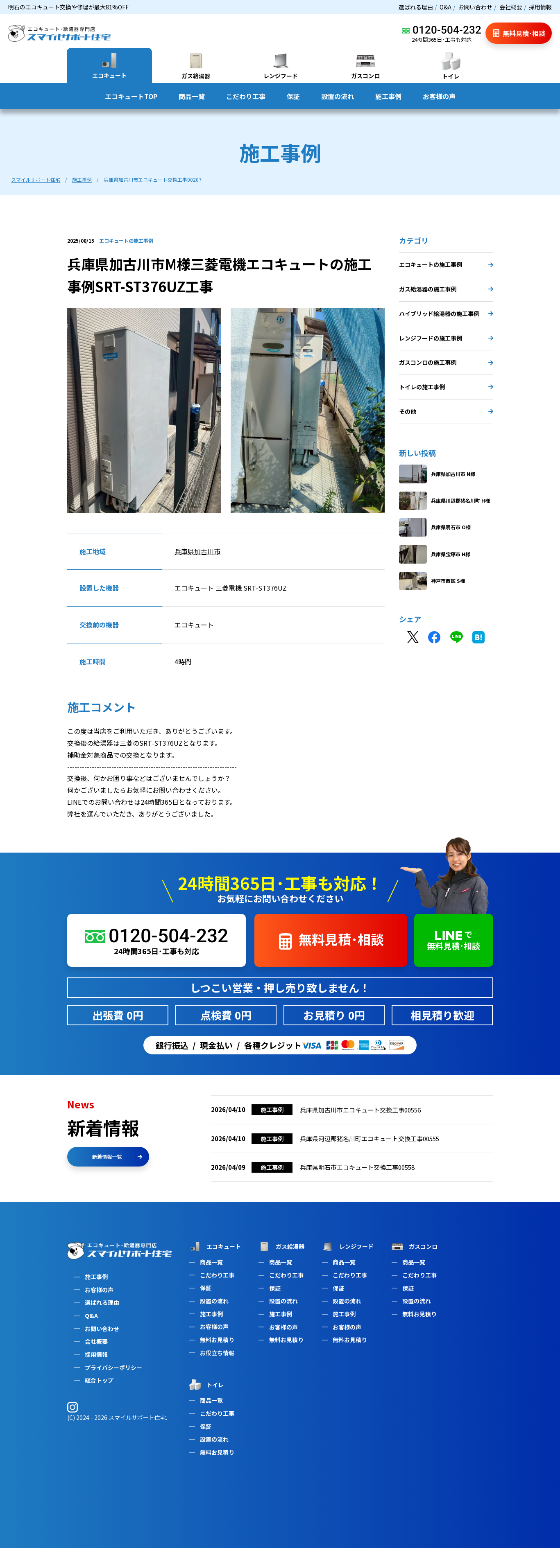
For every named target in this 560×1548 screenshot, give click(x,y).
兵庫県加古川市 (197, 554)
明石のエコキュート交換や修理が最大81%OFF (68, 7)
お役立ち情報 (217, 1353)
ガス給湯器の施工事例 (446, 292)
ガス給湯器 (280, 1246)
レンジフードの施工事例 (446, 341)
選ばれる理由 (416, 7)
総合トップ (99, 1380)
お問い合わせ (475, 7)
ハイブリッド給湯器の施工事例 (446, 316)
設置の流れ (337, 96)
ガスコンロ (414, 1246)
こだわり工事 (245, 96)
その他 (446, 414)
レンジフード (347, 1246)
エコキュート (214, 1246)
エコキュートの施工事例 (446, 267)
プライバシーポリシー (113, 1367)
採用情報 (540, 7)
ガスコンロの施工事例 (446, 365)
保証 (293, 96)
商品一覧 (192, 96)
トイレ (206, 1384)
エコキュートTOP (131, 96)
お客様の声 (439, 96)
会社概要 (510, 7)
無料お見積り (217, 1340)
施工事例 (388, 96)
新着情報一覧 (117, 1156)
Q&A (445, 7)
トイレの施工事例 (446, 390)
